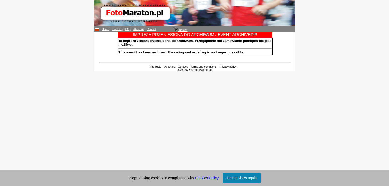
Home (105, 29)
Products (117, 29)
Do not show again (242, 178)
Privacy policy (228, 66)
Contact (151, 29)
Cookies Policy (207, 178)
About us (138, 29)
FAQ (128, 29)
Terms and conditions (204, 66)
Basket (180, 30)
